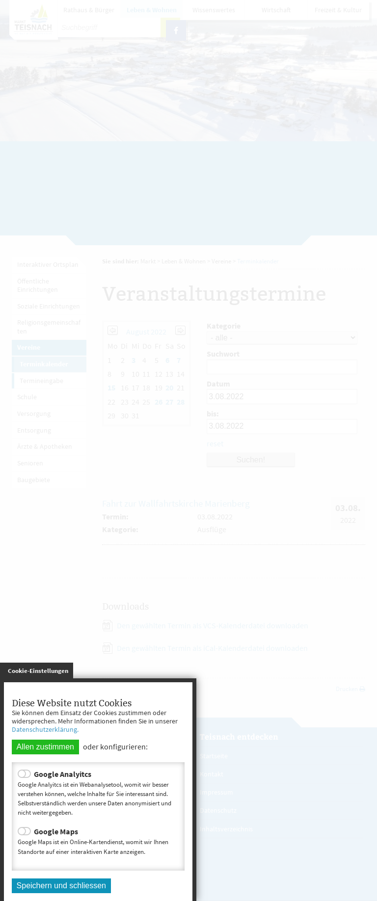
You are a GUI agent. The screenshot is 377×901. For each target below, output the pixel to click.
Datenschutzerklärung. (45, 729)
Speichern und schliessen (61, 885)
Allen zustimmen (45, 747)
